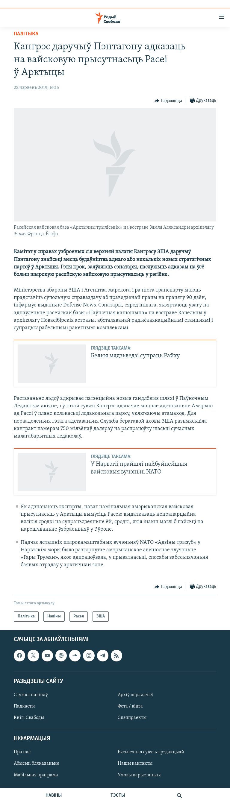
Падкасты (24, 706)
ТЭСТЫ (118, 795)
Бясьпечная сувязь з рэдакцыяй (151, 752)
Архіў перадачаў (135, 695)
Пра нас (22, 752)
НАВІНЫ (54, 795)
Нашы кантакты (135, 763)
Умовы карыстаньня (139, 775)
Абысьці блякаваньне (36, 763)
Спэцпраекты (132, 717)
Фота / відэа (130, 706)
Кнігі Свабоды (29, 717)
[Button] (168, 101)
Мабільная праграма (36, 775)
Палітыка (26, 34)
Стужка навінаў (31, 695)
